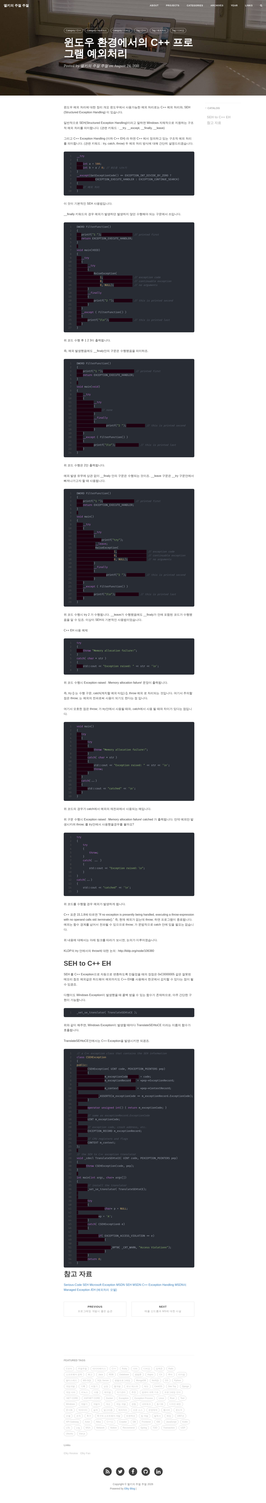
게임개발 (70, 1386)
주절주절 (82, 1368)
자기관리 (121, 1392)
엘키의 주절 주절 (16, 5)
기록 (83, 1386)
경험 (134, 1404)
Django (185, 1386)
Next (162, 1309)
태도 (146, 1386)
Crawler (123, 1422)
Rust (172, 1398)
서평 (96, 1392)
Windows (70, 1404)
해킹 (169, 1416)
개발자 (96, 1404)
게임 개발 (121, 1404)
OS (166, 1380)
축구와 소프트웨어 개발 (108, 1416)
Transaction (169, 1427)
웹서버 (166, 1410)
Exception (124, 1398)
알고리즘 (108, 1410)
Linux (161, 1398)
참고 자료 (214, 123)
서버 (135, 1368)
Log (78, 1427)
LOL (68, 1427)
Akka (98, 1422)
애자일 (107, 1392)
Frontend (146, 1422)
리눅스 (84, 1392)
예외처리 (122, 1410)
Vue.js (82, 1433)
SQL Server (103, 1380)
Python (177, 1380)
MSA (88, 1427)
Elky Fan (85, 1453)
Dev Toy (172, 1386)
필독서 (157, 1416)
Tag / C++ (141, 30)
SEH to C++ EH (219, 117)
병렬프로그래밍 (122, 1380)
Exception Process (143, 1398)
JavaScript (171, 1422)
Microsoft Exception (102, 1284)
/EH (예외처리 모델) (104, 1289)
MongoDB (141, 1380)
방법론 (138, 1374)
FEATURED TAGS (74, 1360)
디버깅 (146, 1368)
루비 (170, 1374)
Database (124, 1374)
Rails (170, 1368)
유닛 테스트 (132, 1386)
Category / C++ (73, 30)
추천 (134, 1392)
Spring (144, 1427)
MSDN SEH (124, 1284)
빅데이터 (83, 1410)
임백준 (159, 1368)
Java (100, 1374)
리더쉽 (181, 1374)
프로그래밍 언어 (172, 1392)
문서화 (69, 1410)
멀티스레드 (71, 1380)
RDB (111, 1374)
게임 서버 (70, 1392)
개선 (108, 1404)
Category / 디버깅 (121, 30)
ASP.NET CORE (92, 1398)
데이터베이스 (99, 1368)
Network (100, 1427)
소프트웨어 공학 (74, 1374)
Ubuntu (69, 1433)
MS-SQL (87, 1380)
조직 (78, 1416)
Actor (87, 1422)
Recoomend (129, 1427)
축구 (89, 1416)
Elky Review (71, 1453)
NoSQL (155, 1380)
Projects (173, 5)
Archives (217, 5)
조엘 (68, 1416)
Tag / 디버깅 (178, 30)
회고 (90, 1374)
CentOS (158, 1386)
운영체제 (153, 1410)
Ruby (124, 1368)
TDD (155, 1427)
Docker (109, 1398)
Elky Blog (129, 1488)
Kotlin (185, 1422)
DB (134, 1422)
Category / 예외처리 (97, 30)
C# (160, 1374)
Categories (195, 5)
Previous (95, 1309)
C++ (114, 1368)
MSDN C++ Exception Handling (153, 1284)
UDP (183, 1427)
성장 (106, 1386)
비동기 (94, 1386)
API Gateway (72, 1422)
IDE (158, 1422)
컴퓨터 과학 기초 (150, 1392)
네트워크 (146, 1404)
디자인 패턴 (175, 1404)
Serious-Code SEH (76, 1284)
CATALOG (213, 108)
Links (249, 5)
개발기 (84, 1404)
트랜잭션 (130, 1416)
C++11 (110, 1422)
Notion (113, 1427)
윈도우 (179, 1410)
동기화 (160, 1404)
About (154, 5)
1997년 (180, 1416)
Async (150, 1374)
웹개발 (117, 1386)
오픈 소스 (137, 1410)
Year (234, 5)
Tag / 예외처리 (159, 30)
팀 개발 (144, 1416)
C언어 (69, 1368)
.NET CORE (72, 1398)
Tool (182, 1398)
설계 (95, 1410)
